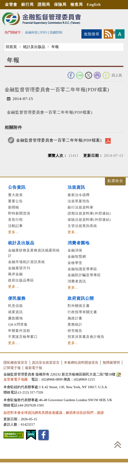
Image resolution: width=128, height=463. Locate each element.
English (94, 4)
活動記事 (15, 226)
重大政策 (15, 195)
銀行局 (27, 4)
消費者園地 (78, 243)
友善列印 (97, 75)
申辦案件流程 (19, 331)
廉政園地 (15, 318)
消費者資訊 (77, 281)
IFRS (43, 32)
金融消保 (75, 250)
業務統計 (75, 324)
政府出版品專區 (21, 280)
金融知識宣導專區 (82, 269)
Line (79, 75)
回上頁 (117, 75)
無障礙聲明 (111, 362)
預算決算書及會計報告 (86, 337)
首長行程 (15, 219)
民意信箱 (15, 306)
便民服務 (17, 298)
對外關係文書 (79, 306)
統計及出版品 (34, 47)
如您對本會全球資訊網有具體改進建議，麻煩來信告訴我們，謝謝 (53, 413)
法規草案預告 (79, 201)
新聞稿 (13, 207)
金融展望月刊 (19, 268)
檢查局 (76, 4)
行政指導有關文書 (82, 312)
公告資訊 (17, 187)
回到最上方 (118, 444)
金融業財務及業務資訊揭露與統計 (34, 252)
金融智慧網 (77, 256)
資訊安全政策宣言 (46, 362)
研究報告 (75, 331)
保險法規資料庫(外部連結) (89, 219)
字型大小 (120, 34)
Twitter (88, 75)
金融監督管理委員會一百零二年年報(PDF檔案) (59, 140)
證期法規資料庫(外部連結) (89, 213)
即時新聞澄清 (19, 213)
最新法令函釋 (79, 195)
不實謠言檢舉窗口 (23, 337)
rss (108, 34)
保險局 (60, 4)
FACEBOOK (71, 75)
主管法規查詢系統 (82, 226)
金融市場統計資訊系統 (26, 262)
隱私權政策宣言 (15, 362)
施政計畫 (75, 318)
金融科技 (31, 32)
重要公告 (15, 201)
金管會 (11, 4)
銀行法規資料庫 (80, 207)
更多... (13, 232)
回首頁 (11, 47)
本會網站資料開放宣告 (81, 362)
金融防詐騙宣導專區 (84, 275)
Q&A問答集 (18, 324)
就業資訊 (15, 312)
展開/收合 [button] (115, 181)
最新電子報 (33, 368)
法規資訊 (76, 187)
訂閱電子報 (12, 368)
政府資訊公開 (81, 298)
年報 (55, 47)
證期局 (44, 4)
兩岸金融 (15, 274)
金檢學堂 (75, 263)
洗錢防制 (55, 32)
